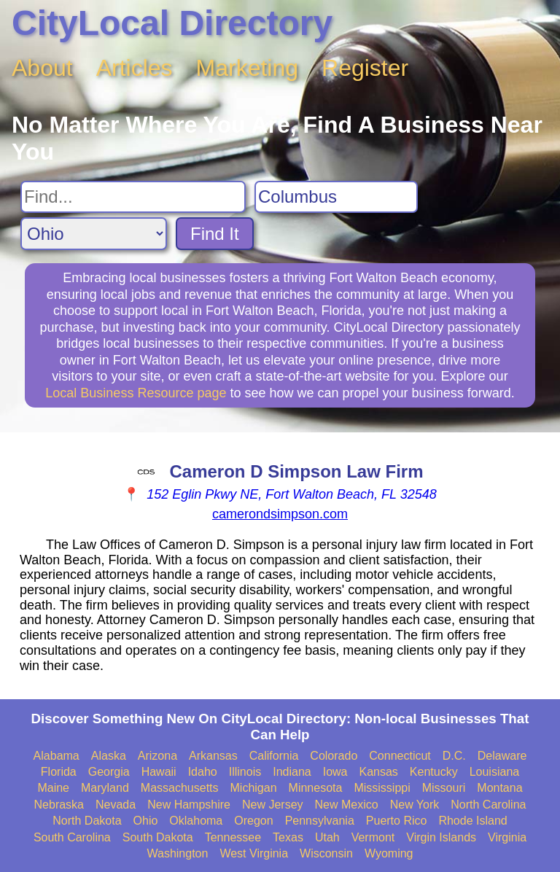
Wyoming (389, 853)
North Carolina (488, 804)
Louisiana (495, 772)
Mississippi (382, 788)
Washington (177, 853)
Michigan (253, 788)
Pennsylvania (319, 820)
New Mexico (346, 804)
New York (415, 804)
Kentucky (434, 772)
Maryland (105, 788)
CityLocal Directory (172, 23)
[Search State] (93, 233)
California (274, 756)
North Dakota (86, 820)
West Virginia (253, 853)
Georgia (109, 772)
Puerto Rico (396, 820)
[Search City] (336, 197)
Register (365, 68)
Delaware (502, 756)
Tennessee (233, 837)
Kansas (378, 772)
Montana (499, 788)
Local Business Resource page (135, 393)
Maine (53, 788)
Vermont (373, 837)
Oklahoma (195, 820)
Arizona (157, 756)
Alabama (56, 756)
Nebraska (59, 804)
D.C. (454, 756)
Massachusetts (180, 788)
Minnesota (316, 788)
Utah (327, 837)
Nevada (116, 804)
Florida (59, 772)
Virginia (507, 837)
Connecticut (400, 756)
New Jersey (272, 804)
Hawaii (158, 772)
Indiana (292, 772)
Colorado (333, 756)
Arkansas (213, 756)
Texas (288, 837)
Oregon (253, 820)
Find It (214, 234)
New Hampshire (188, 804)
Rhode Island (472, 820)
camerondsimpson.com (280, 514)
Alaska (108, 756)
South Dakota (157, 837)
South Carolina (72, 837)
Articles (134, 68)
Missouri (444, 788)
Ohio (145, 820)
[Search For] (133, 197)
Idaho (202, 772)
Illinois (245, 772)
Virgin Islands (441, 837)
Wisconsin (326, 853)
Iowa (335, 772)
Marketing (247, 68)
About (42, 68)
